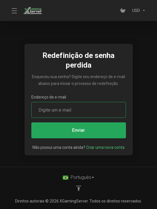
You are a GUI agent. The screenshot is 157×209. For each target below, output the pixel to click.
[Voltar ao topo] (79, 188)
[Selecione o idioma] (78, 177)
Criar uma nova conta (105, 147)
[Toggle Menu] (14, 10)
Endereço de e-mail (48, 97)
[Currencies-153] (138, 10)
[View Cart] (124, 10)
